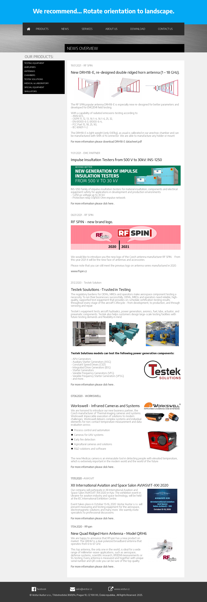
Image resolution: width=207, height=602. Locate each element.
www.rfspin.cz (79, 271)
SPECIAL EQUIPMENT (34, 87)
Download (137, 28)
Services (87, 28)
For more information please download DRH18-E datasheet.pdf (106, 141)
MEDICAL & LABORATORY (36, 83)
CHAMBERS (29, 75)
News (65, 28)
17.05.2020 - (77, 478)
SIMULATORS (30, 91)
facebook (41, 589)
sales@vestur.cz (84, 589)
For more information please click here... (93, 203)
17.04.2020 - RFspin (81, 526)
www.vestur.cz (122, 589)
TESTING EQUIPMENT (34, 63)
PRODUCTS (42, 28)
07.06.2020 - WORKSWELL (86, 396)
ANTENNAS (29, 71)
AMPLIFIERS (30, 67)
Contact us (165, 28)
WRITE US (172, 6)
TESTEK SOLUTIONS (33, 79)
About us (111, 28)
